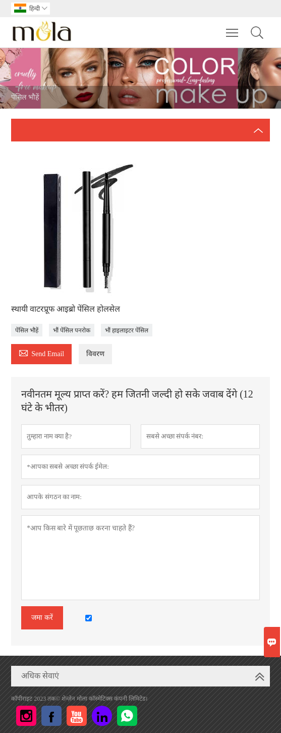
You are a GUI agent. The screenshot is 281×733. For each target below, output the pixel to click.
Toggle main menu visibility (233, 27)
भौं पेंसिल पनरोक (71, 330)
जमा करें (42, 617)
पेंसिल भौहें (26, 330)
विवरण (95, 354)
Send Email (41, 352)
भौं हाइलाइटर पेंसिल (126, 330)
